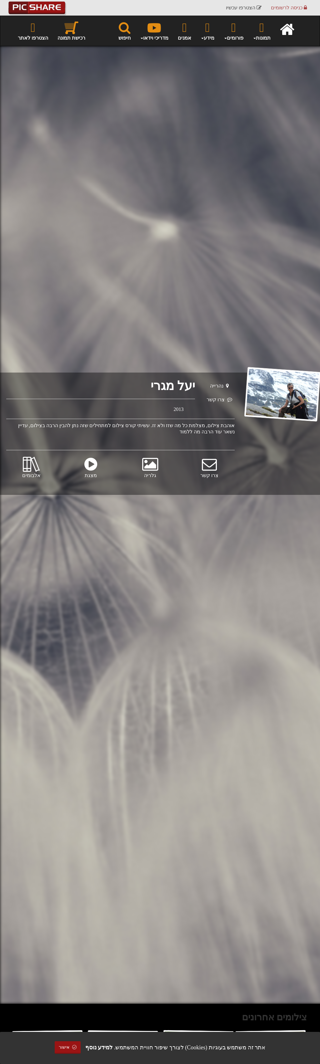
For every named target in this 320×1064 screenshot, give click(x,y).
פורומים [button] (233, 31)
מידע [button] (207, 31)
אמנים (184, 31)
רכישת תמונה (71, 31)
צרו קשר (219, 399)
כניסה (289, 7)
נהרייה (219, 385)
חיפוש (124, 31)
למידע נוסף (99, 1047)
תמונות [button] (262, 31)
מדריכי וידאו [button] (154, 31)
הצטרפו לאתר (33, 31)
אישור (68, 1047)
